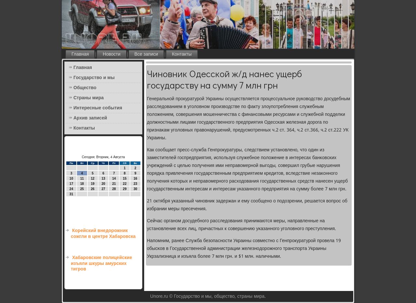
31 (71, 194)
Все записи (146, 54)
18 (82, 184)
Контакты (181, 54)
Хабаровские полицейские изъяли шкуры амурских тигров (101, 263)
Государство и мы (94, 78)
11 (82, 178)
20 (103, 184)
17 (71, 184)
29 (124, 189)
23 (135, 184)
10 (71, 178)
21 (114, 184)
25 (82, 189)
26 (93, 189)
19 (93, 184)
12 (93, 178)
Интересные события (97, 108)
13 (103, 178)
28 (114, 189)
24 (71, 189)
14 (114, 178)
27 (103, 189)
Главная (80, 54)
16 (135, 178)
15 (124, 178)
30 (135, 189)
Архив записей (90, 118)
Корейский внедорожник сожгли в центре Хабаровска (103, 234)
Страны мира (88, 98)
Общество (85, 88)
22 (124, 184)
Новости (111, 54)
